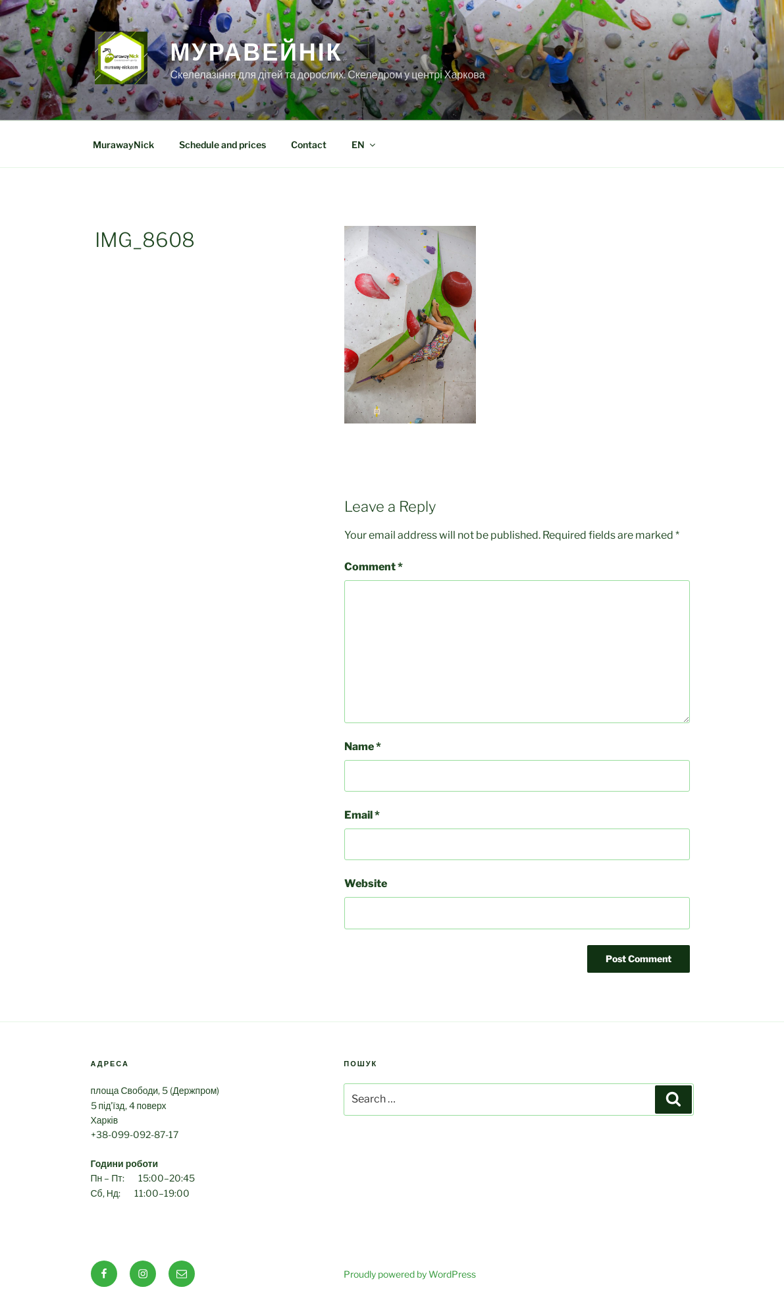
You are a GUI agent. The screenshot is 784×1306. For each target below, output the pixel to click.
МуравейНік (256, 52)
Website (365, 883)
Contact (309, 144)
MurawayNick (123, 144)
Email (362, 815)
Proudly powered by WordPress (410, 1274)
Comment (373, 566)
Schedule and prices (222, 144)
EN (364, 144)
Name (362, 746)
